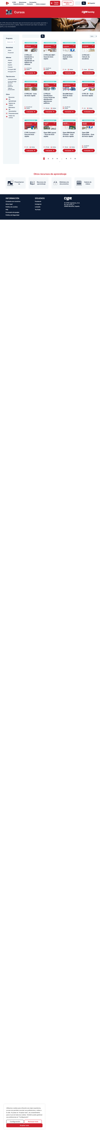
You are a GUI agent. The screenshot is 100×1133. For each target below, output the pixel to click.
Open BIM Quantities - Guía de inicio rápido (88, 134)
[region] (24, 1116)
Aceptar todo (24, 1125)
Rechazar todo (33, 1122)
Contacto (30, 4)
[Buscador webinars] (31, 36)
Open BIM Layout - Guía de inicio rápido (50, 134)
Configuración (15, 1122)
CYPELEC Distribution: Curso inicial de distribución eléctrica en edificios (49, 98)
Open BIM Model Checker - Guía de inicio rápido (69, 134)
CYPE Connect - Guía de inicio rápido (30, 134)
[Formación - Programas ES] (10, 42)
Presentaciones (19, 183)
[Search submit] (84, 3)
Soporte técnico (19, 4)
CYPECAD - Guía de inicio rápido (30, 95)
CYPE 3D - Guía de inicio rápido (87, 95)
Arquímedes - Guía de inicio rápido (68, 57)
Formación (33, 2)
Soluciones (23, 2)
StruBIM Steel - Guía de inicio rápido (68, 95)
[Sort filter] (93, 36)
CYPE (14, 2)
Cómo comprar (41, 4)
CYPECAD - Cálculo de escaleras (86, 57)
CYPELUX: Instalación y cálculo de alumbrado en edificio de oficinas (29, 59)
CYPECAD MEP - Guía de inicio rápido (50, 57)
